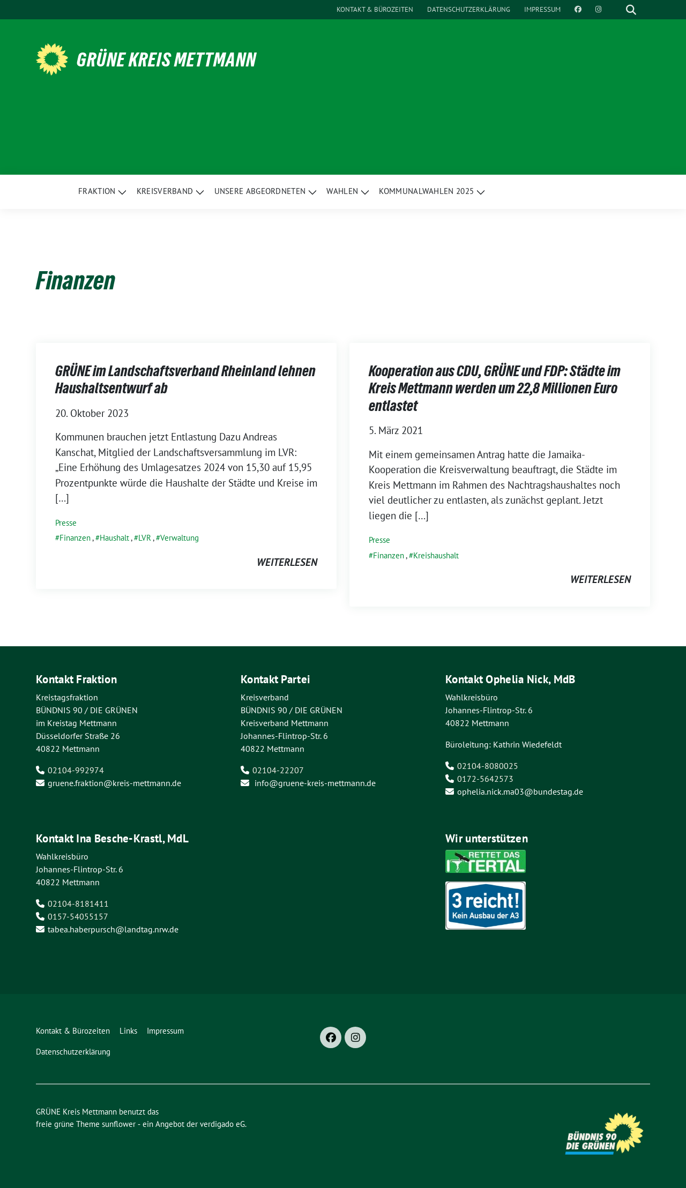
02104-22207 (278, 770)
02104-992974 (76, 770)
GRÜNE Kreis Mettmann (166, 59)
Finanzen (75, 538)
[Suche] (616, 9)
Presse (66, 523)
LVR (144, 538)
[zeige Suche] (631, 9)
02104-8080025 (487, 765)
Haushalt (114, 538)
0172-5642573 (485, 778)
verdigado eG (222, 1124)
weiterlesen (287, 562)
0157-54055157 (78, 916)
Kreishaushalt (436, 555)
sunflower (119, 1124)
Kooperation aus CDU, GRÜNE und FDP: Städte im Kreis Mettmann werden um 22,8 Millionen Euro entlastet (495, 388)
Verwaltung (179, 538)
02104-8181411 (78, 903)
